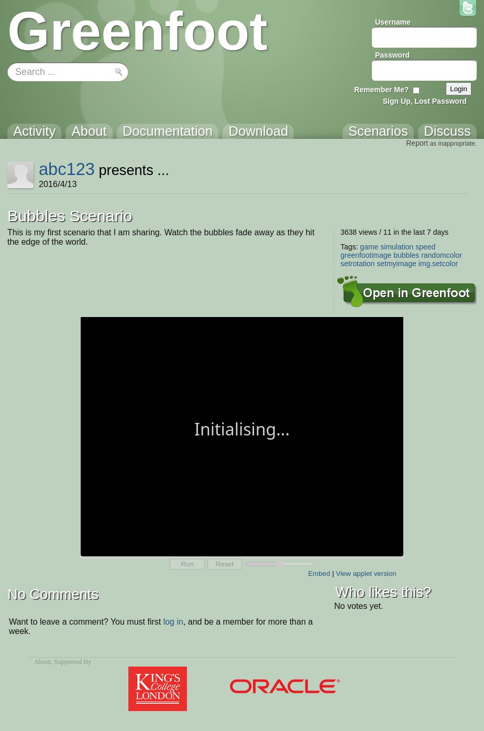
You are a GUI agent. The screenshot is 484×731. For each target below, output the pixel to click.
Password (392, 55)
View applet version (366, 573)
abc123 (67, 169)
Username (393, 22)
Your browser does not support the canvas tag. (242, 435)
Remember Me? (381, 89)
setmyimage (396, 263)
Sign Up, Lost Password (425, 101)
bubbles (406, 255)
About (42, 661)
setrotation (357, 263)
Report (417, 143)
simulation (396, 247)
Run (187, 564)
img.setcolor (438, 263)
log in (173, 621)
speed (425, 247)
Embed (319, 573)
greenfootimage (365, 255)
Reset (224, 564)
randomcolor (441, 255)
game (369, 247)
